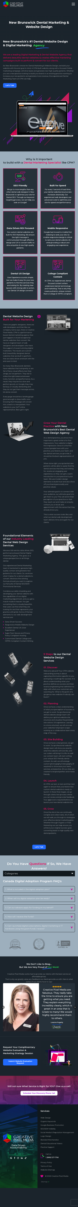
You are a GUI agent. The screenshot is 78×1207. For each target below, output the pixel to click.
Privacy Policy (46, 1181)
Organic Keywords (48, 1140)
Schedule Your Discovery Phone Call (39, 1112)
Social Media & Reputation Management (57, 1151)
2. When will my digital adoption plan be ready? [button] (27, 898)
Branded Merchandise (50, 1159)
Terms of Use (46, 1185)
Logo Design (46, 1155)
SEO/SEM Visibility (48, 1148)
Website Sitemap (48, 1189)
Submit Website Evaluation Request (20, 1081)
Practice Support (47, 1166)
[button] (3, 1016)
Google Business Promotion (52, 1144)
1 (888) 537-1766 (52, 1176)
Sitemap (45, 1201)
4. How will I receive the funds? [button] (19, 917)
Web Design (46, 1137)
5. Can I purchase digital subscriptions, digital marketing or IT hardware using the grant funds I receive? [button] (34, 927)
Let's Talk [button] (10, 85)
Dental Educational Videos (51, 1162)
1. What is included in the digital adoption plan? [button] (27, 889)
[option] (15, 944)
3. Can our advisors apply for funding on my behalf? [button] (29, 908)
